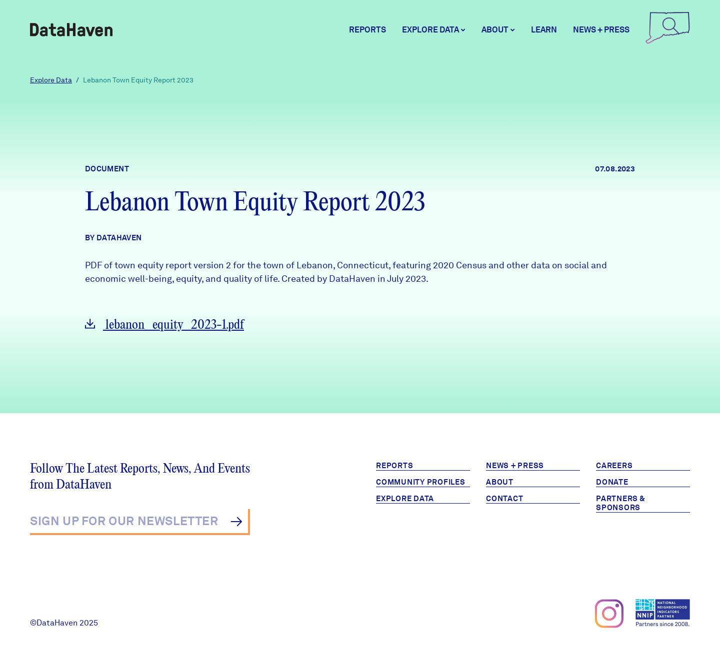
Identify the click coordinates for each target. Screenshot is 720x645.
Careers (614, 465)
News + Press (601, 29)
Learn (544, 29)
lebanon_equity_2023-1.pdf (164, 325)
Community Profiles (421, 482)
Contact (504, 498)
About (500, 482)
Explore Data (51, 80)
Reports (367, 29)
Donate (612, 482)
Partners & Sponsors (621, 503)
